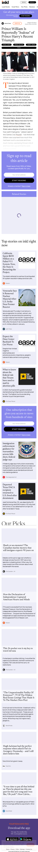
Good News (15, 7)
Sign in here (26, 186)
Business (32, 7)
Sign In (24, 2)
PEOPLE (19, 47)
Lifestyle (17, 23)
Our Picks (24, 7)
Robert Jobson (31, 44)
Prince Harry (6, 44)
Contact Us (29, 849)
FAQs (17, 849)
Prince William (19, 44)
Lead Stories (6, 7)
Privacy (12, 849)
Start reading (25, 16)
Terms (7, 849)
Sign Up (32, 2)
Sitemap (22, 849)
